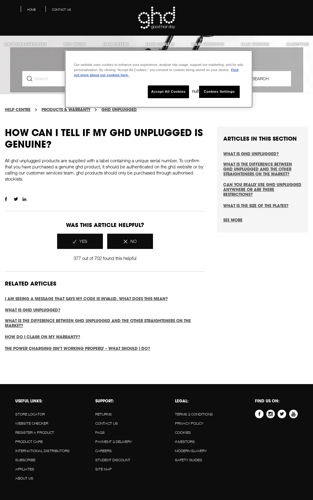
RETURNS (103, 414)
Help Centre (18, 109)
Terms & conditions (194, 414)
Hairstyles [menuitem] (297, 44)
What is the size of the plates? (256, 205)
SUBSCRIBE (25, 460)
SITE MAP (103, 469)
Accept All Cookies (168, 91)
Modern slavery (191, 450)
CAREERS (103, 450)
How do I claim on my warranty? (42, 336)
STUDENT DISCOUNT (112, 460)
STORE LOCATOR (30, 414)
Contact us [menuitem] (61, 9)
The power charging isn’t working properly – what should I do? (77, 348)
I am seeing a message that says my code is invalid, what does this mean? (86, 298)
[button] (303, 11)
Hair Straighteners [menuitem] (25, 44)
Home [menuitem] (31, 9)
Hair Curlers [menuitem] (160, 44)
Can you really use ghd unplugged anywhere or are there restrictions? (262, 189)
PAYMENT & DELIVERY (113, 441)
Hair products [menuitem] (207, 44)
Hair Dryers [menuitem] (116, 44)
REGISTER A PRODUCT (34, 432)
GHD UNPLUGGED (119, 109)
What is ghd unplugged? (32, 310)
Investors (185, 441)
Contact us (106, 423)
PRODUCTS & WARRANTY (66, 109)
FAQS (100, 432)
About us (24, 478)
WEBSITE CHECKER (31, 423)
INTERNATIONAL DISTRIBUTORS (42, 450)
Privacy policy (189, 423)
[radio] (80, 241)
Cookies (183, 432)
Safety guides (188, 460)
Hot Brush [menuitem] (75, 44)
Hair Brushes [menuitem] (255, 44)
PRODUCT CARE (29, 441)
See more (232, 220)
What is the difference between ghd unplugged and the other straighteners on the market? (98, 323)
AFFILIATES (24, 469)
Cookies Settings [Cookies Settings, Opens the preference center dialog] (219, 91)
